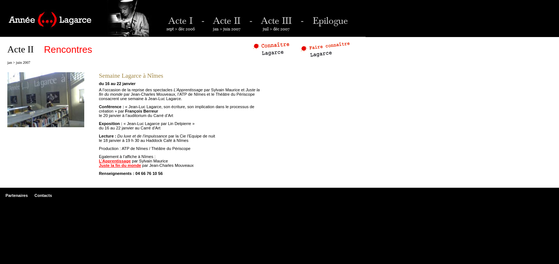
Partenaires (16, 195)
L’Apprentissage (115, 161)
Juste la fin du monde (120, 165)
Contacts (43, 195)
